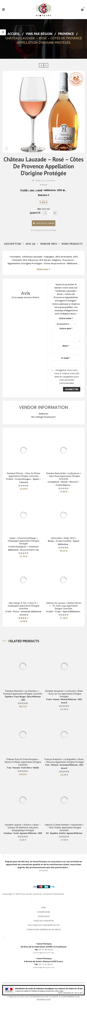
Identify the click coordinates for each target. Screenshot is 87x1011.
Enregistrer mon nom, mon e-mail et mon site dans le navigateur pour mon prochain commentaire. (66, 377)
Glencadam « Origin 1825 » (63, 538)
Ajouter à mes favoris (44, 230)
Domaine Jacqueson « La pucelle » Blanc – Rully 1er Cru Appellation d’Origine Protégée (64, 694)
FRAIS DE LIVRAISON (44, 920)
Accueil (13, 33)
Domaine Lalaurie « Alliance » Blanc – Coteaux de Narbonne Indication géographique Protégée (23, 827)
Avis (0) (30, 244)
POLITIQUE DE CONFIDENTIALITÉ (43, 925)
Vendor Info (48, 244)
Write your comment (45, 181)
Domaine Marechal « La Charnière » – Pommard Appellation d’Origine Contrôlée (22, 692)
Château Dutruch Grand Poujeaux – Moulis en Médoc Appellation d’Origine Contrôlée (23, 762)
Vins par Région (39, 33)
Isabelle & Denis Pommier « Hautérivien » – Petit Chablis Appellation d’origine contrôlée (64, 827)
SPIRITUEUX (43, 916)
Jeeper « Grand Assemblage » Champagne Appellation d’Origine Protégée (23, 541)
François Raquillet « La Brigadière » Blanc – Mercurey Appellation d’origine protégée (64, 760)
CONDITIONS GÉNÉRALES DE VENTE (43, 929)
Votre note (66, 318)
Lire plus (43, 870)
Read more (42, 195)
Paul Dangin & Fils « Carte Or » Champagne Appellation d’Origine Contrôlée (23, 606)
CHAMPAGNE (43, 912)
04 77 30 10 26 (46, 949)
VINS (43, 907)
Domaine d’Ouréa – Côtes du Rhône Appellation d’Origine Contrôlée (23, 474)
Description (12, 244)
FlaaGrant (58, 894)
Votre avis (65, 328)
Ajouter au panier (45, 223)
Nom (66, 345)
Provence (66, 33)
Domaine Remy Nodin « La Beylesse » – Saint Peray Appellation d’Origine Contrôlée (63, 476)
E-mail (66, 358)
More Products (72, 244)
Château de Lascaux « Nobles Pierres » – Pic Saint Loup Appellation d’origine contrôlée (63, 606)
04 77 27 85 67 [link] (46, 964)
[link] (43, 951)
